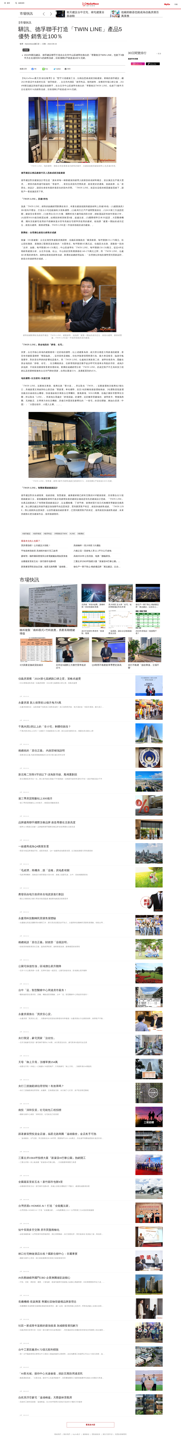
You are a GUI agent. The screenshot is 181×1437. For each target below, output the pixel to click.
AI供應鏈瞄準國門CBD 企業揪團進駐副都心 (44, 1266)
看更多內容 (90, 1414)
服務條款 (86, 1423)
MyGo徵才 (76, 1423)
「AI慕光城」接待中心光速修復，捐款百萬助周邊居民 (50, 1362)
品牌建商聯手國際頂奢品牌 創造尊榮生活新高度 (47, 811)
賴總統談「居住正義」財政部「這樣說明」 (43, 931)
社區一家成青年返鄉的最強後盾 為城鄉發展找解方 (48, 1314)
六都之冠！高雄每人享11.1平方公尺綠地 (93, 540)
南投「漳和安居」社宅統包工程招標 (39, 1098)
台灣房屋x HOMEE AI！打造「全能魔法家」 (44, 1194)
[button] (51, 13)
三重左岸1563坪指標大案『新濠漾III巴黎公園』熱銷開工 (100, 550)
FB (33, 71)
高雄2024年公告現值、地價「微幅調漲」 (93, 545)
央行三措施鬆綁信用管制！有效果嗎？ (41, 1074)
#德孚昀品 (48, 522)
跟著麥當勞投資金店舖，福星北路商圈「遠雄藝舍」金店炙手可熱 (51, 555)
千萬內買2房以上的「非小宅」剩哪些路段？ (44, 715)
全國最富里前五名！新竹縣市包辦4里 (38, 550)
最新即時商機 (133, 61)
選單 (8, 4)
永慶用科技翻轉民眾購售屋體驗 (37, 907)
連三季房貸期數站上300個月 (35, 787)
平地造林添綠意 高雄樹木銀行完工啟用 (39, 540)
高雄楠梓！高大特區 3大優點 (87, 534)
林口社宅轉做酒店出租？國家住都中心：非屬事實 (47, 1242)
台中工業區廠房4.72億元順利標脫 (38, 1338)
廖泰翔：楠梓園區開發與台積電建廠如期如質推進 (44, 545)
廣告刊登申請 (108, 1423)
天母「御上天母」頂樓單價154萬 (38, 1050)
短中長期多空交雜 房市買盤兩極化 (38, 1218)
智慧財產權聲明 (121, 1423)
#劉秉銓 (81, 522)
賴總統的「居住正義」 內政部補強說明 (41, 739)
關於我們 (66, 1423)
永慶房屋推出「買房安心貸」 (35, 1003)
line (45, 71)
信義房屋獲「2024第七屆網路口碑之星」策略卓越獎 (49, 667)
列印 (67, 71)
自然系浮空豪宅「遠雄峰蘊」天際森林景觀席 (45, 1386)
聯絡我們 (57, 1423)
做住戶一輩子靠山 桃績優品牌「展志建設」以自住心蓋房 (100, 555)
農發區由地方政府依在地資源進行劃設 (41, 883)
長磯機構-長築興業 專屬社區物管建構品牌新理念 (47, 1290)
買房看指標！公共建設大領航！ (36, 534)
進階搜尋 (21, 4)
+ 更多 (159, 55)
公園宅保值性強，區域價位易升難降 (39, 955)
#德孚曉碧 (37, 522)
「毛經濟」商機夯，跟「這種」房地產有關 (43, 859)
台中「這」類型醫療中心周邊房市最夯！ (42, 979)
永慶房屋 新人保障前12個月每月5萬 (39, 691)
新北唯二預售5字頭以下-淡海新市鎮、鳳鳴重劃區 (47, 763)
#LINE (72, 522)
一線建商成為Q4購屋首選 (33, 835)
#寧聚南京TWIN (60, 522)
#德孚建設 (26, 522)
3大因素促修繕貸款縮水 (31, 654)
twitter (57, 71)
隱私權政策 (96, 1423)
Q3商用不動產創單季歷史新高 (107, 654)
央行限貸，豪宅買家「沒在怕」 (37, 1027)
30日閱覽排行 (137, 54)
